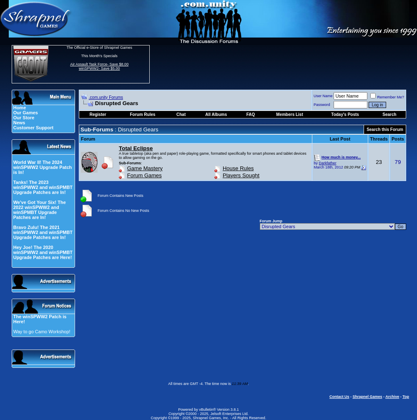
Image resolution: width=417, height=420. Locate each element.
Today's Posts (345, 114)
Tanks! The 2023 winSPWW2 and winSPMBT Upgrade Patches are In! (43, 187)
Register (98, 114)
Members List (289, 114)
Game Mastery (145, 168)
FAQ (250, 114)
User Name (323, 96)
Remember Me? (387, 97)
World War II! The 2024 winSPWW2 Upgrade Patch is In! (42, 167)
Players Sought (241, 175)
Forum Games (144, 175)
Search (389, 114)
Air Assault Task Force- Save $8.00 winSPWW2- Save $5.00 (99, 66)
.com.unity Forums (106, 97)
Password (322, 105)
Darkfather (328, 163)
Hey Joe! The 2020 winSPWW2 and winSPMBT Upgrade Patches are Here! (43, 252)
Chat (181, 114)
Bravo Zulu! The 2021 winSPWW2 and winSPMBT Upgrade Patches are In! (43, 232)
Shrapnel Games (367, 397)
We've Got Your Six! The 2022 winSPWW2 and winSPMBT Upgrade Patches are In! (39, 210)
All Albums (216, 114)
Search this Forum (385, 129)
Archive (392, 397)
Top (405, 397)
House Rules (238, 168)
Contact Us (339, 397)
